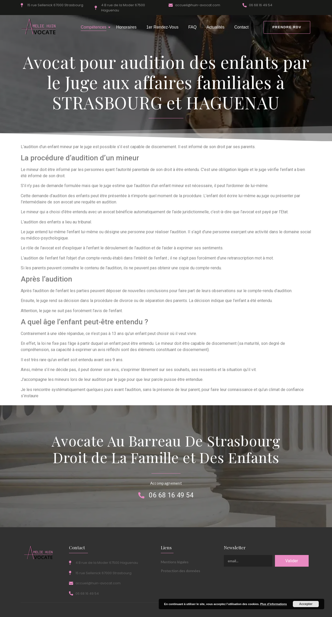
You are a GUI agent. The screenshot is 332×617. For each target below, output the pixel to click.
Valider (291, 560)
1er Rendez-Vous (162, 27)
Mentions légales (175, 562)
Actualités (215, 27)
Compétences (94, 27)
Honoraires (126, 27)
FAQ (192, 27)
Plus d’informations (273, 604)
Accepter (305, 604)
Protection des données (180, 570)
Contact (241, 27)
